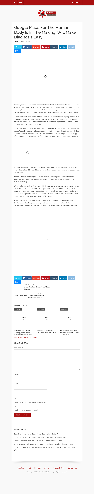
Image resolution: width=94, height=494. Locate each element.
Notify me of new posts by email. (26, 410)
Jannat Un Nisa (19, 41)
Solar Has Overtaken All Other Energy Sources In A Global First (37, 434)
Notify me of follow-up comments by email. (30, 402)
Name (17, 374)
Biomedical (18, 309)
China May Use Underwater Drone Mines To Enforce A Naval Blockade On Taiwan (44, 444)
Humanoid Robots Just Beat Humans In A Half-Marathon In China (38, 441)
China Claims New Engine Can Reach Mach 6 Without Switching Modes (40, 437)
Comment (18, 348)
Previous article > (30, 337)
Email (16, 383)
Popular (37, 468)
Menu (20, 2)
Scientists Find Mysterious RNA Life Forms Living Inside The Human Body (69, 332)
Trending (20, 468)
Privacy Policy (58, 468)
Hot (29, 468)
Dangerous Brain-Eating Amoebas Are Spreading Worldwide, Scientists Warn (23, 332)
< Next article (19, 337)
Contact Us (72, 468)
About (46, 468)
